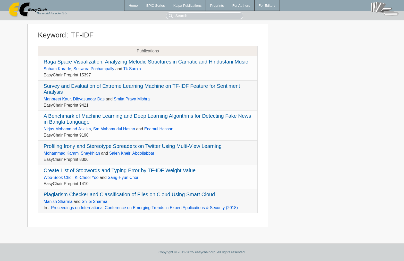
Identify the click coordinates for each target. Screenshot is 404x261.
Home (133, 5)
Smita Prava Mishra (132, 99)
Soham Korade (57, 69)
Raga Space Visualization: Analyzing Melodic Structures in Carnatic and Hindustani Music (146, 62)
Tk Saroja (132, 69)
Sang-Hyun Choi (123, 177)
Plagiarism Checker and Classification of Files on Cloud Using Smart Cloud (129, 194)
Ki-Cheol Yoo (87, 177)
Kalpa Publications (187, 5)
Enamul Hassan (158, 129)
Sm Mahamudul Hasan (114, 129)
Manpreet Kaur (57, 99)
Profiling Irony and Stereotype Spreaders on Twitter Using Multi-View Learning (133, 146)
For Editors (267, 5)
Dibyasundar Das (89, 99)
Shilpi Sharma (94, 201)
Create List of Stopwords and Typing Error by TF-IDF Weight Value (120, 170)
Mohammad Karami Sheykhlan (72, 153)
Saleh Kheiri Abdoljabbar (131, 153)
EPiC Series (155, 5)
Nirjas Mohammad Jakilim (67, 129)
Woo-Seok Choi (58, 177)
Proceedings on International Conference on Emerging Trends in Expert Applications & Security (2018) (144, 207)
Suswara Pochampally (93, 69)
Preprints (217, 5)
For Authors (241, 5)
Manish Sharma (58, 201)
